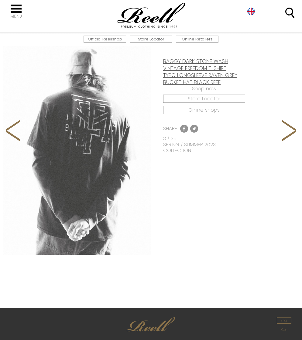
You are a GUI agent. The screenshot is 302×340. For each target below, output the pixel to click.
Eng (251, 11)
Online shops (204, 109)
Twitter (194, 129)
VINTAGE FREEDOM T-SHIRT (194, 68)
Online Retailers (197, 39)
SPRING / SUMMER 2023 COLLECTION (189, 147)
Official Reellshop (105, 39)
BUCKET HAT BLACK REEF (192, 82)
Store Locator (151, 39)
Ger (284, 329)
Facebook (184, 129)
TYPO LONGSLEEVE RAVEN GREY (200, 75)
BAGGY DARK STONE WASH (195, 61)
